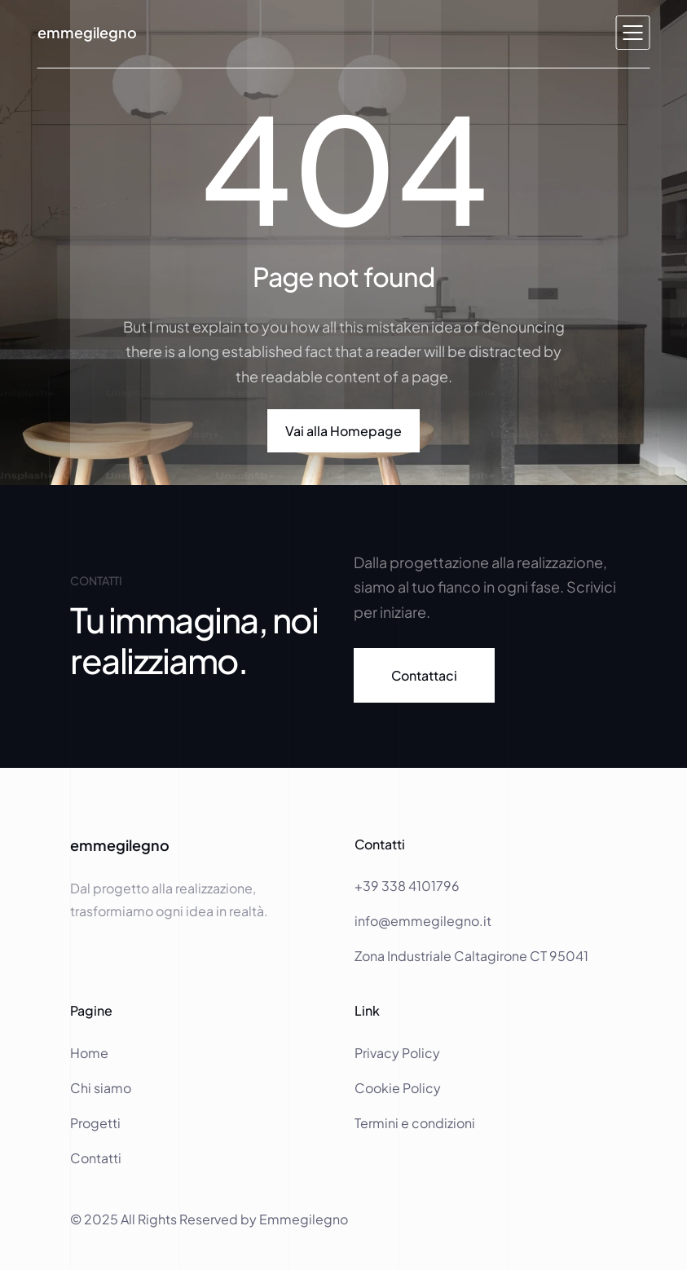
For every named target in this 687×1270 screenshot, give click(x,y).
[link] (424, 675)
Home (90, 1052)
